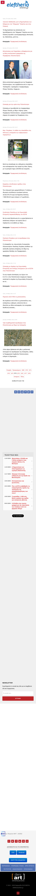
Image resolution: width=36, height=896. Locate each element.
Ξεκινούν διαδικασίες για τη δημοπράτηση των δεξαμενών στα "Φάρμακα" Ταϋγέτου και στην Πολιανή (17, 24)
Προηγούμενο (16, 370)
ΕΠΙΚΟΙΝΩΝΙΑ (28, 869)
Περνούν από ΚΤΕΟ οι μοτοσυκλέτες (14, 297)
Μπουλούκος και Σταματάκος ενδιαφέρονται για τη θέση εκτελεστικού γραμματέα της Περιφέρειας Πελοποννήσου (17, 53)
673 (12, 373)
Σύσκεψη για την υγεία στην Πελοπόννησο (16, 104)
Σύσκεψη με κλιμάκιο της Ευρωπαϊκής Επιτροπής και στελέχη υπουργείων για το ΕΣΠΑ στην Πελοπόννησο (18, 269)
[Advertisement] (18, 569)
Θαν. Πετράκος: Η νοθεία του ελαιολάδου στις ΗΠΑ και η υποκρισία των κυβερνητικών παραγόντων (17, 133)
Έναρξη (9, 370)
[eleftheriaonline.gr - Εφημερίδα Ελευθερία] (18, 4)
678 (29, 373)
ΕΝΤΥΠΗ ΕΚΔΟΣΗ (18, 860)
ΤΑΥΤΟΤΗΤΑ (7, 869)
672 (9, 373)
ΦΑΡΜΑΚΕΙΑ (6, 866)
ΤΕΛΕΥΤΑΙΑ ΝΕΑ (11, 455)
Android (21, 853)
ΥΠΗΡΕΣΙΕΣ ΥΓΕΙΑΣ (17, 866)
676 (22, 373)
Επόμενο (16, 376)
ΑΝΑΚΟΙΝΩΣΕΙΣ (17, 869)
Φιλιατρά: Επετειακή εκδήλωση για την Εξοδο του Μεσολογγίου (21, 475)
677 (25, 373)
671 (30, 370)
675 (18, 373)
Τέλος (22, 376)
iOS (13, 853)
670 (27, 370)
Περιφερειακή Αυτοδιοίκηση (18, 41)
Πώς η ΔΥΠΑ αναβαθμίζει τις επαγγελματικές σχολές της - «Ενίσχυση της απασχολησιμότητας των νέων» (21, 489)
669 (23, 370)
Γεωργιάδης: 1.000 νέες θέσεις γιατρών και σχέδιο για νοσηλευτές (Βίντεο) (20, 498)
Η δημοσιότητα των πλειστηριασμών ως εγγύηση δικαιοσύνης (19, 468)
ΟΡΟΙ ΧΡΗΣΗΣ (29, 866)
